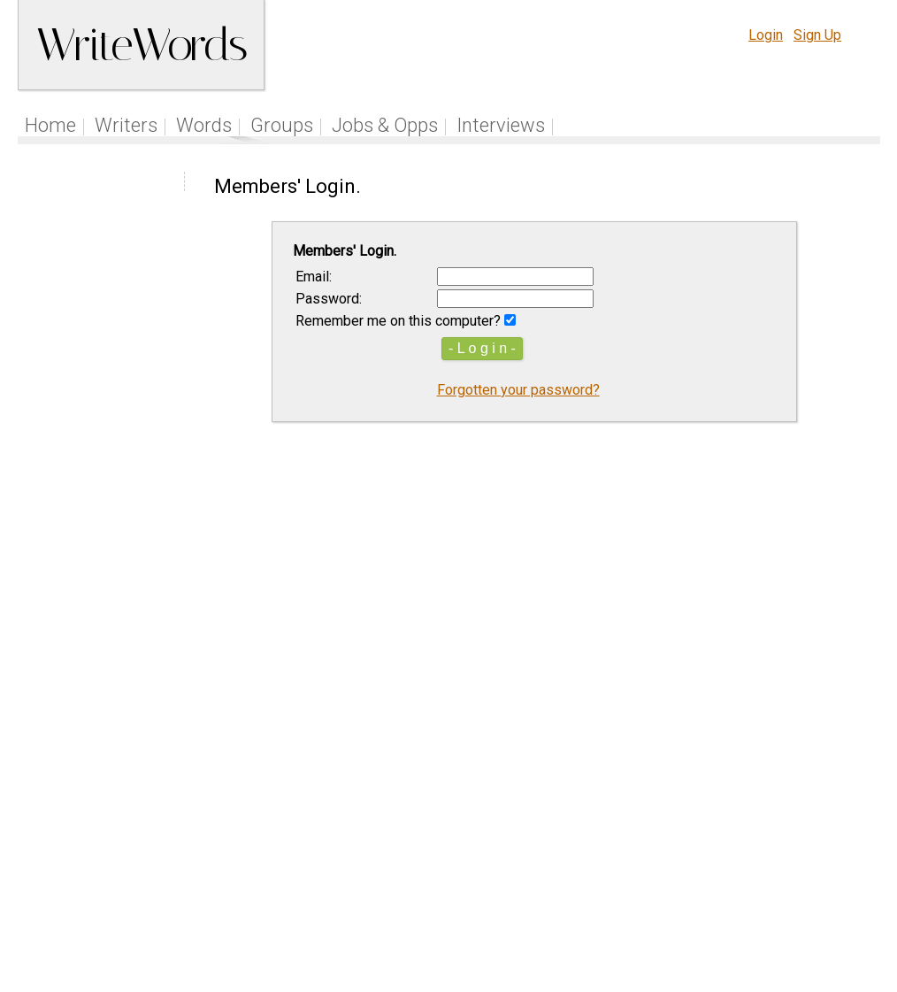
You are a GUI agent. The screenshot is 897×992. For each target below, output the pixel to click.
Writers (126, 125)
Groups (281, 125)
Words (204, 125)
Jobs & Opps (385, 125)
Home (50, 125)
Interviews (500, 125)
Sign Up (817, 35)
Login (765, 35)
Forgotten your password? (518, 389)
